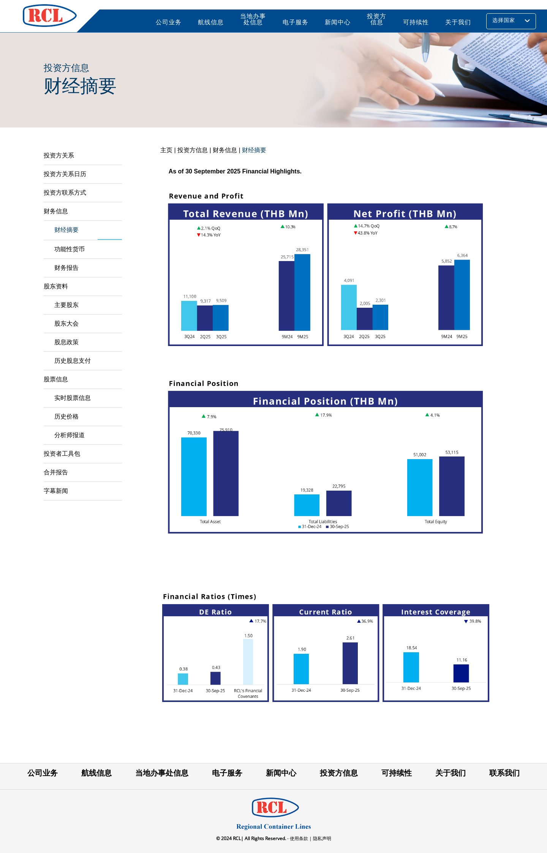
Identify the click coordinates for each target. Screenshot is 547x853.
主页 (166, 150)
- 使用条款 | (299, 838)
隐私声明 (321, 838)
